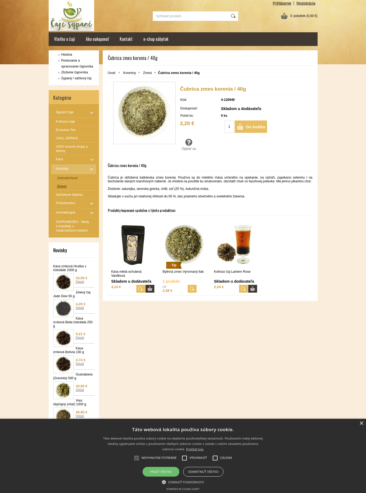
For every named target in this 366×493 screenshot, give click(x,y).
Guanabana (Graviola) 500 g (73, 376)
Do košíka (255, 127)
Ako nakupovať (97, 39)
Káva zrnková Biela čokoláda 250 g (73, 322)
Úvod (111, 73)
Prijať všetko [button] (161, 472)
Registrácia (305, 3)
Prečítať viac (195, 449)
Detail (80, 282)
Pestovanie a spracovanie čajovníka (77, 63)
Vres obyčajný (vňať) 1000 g (69, 402)
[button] (183, 481)
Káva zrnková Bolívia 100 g (68, 350)
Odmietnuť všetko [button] (203, 472)
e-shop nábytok (155, 39)
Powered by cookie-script (183, 489)
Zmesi (147, 73)
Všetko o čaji (64, 39)
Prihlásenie (282, 3)
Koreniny (129, 73)
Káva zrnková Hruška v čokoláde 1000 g (69, 268)
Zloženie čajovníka (74, 72)
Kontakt (126, 39)
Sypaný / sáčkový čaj (76, 78)
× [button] (361, 423)
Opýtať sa (189, 144)
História (66, 54)
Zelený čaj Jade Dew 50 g (72, 294)
